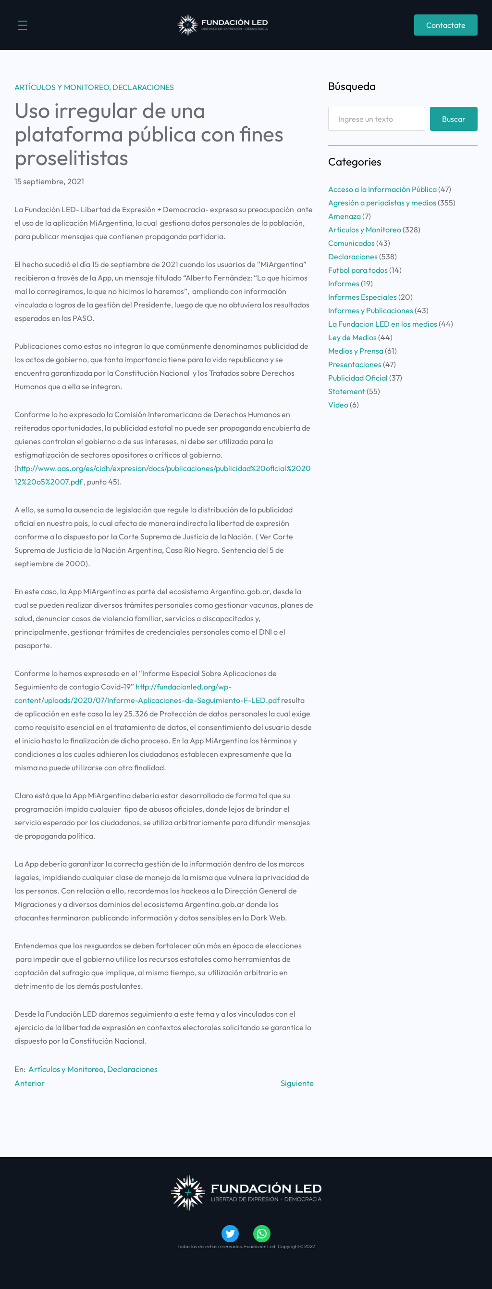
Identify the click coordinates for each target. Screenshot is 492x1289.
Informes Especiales (362, 297)
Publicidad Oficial (358, 378)
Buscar (454, 119)
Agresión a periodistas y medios (382, 202)
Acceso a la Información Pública (382, 189)
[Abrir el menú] (22, 25)
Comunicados (351, 243)
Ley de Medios (352, 337)
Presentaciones (354, 364)
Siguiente (297, 1083)
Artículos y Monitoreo (61, 87)
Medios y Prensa (355, 351)
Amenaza (344, 216)
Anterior (29, 1083)
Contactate (446, 25)
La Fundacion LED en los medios (382, 324)
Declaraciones (143, 87)
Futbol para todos (358, 270)
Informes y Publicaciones (370, 310)
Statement (346, 391)
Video (338, 404)
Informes (343, 283)
